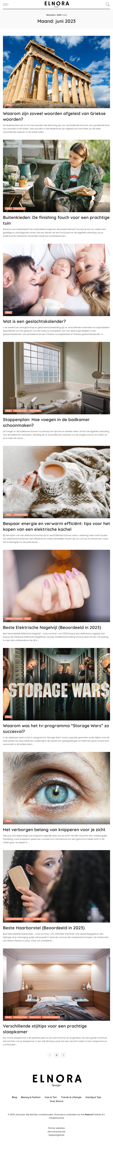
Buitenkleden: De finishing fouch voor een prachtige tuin (50, 220)
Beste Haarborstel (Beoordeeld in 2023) (48, 938)
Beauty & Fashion (14, 618)
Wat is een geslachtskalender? (37, 321)
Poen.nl (89, 1124)
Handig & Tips (20, 410)
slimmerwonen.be (56, 1141)
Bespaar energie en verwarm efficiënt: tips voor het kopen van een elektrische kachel (52, 525)
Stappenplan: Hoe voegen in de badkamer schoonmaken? (51, 421)
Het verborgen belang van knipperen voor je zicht (53, 837)
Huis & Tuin (19, 208)
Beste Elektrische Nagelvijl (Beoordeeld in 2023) (50, 629)
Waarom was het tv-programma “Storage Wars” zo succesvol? (51, 733)
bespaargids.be (56, 1145)
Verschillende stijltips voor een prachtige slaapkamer (49, 1038)
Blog (8, 105)
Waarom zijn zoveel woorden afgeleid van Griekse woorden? (51, 116)
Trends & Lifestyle (52, 1027)
